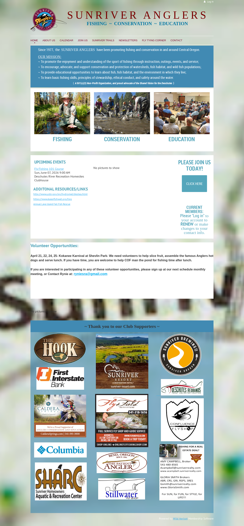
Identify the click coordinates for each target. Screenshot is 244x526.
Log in (210, 1)
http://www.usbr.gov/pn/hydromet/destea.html (60, 194)
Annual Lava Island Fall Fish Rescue (51, 204)
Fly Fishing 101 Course (49, 169)
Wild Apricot (180, 518)
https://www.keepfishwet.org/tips (52, 199)
